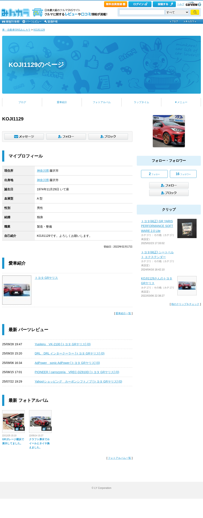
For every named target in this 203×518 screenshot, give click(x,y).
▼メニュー (181, 102)
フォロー (154, 174)
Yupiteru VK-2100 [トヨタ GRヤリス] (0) (63, 344)
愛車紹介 (62, 102)
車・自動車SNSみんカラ (16, 29)
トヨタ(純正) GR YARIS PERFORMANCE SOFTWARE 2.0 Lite (157, 226)
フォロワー (183, 174)
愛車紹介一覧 (123, 313)
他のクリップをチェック (185, 304)
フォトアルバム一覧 (119, 457)
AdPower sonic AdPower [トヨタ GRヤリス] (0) (67, 363)
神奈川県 (43, 170)
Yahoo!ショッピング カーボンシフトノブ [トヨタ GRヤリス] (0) (78, 381)
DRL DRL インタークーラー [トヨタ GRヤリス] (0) (69, 353)
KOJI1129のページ (36, 64)
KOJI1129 (39, 29)
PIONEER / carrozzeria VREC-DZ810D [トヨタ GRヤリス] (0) (77, 372)
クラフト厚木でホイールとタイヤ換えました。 (39, 443)
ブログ (22, 102)
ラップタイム (141, 102)
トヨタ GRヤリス (46, 277)
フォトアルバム (102, 102)
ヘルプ (180, 4)
